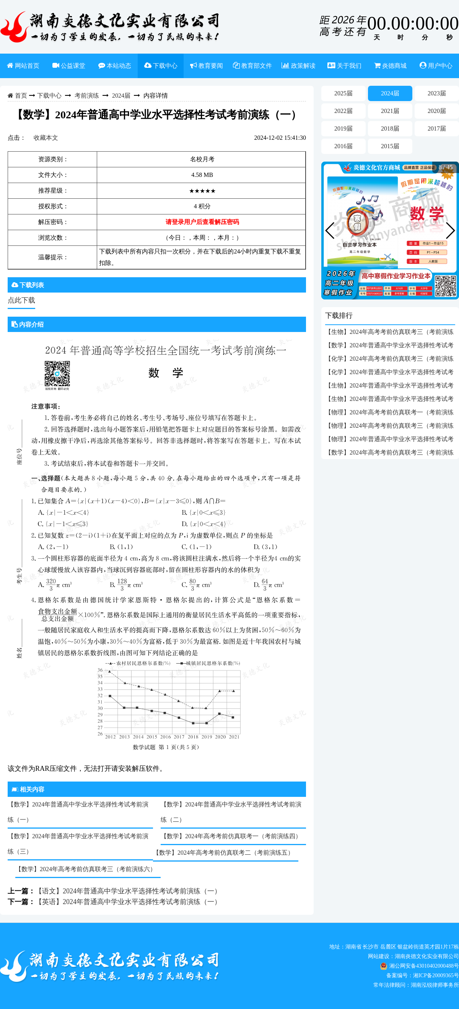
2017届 (437, 128)
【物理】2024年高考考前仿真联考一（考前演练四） (389, 414)
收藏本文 (46, 137)
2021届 (390, 111)
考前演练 (87, 95)
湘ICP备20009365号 (436, 975)
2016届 (343, 146)
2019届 (343, 128)
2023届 (437, 93)
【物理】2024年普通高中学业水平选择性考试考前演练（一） (389, 441)
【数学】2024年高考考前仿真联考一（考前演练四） (231, 836)
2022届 (343, 111)
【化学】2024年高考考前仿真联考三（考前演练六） (389, 360)
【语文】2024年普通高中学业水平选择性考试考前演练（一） (128, 891)
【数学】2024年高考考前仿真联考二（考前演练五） (223, 852)
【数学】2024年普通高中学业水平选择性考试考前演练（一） (78, 812)
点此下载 (21, 300)
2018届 (390, 128)
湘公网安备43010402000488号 (424, 966)
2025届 (343, 93)
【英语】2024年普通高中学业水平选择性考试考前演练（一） (128, 902)
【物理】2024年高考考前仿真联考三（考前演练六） (389, 427)
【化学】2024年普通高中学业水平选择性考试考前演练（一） (389, 374)
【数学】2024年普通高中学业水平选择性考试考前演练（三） (78, 844)
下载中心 (49, 95)
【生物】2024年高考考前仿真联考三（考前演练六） (389, 334)
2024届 (121, 95)
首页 (20, 95)
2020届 (437, 111)
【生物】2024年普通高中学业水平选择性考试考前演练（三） (389, 387)
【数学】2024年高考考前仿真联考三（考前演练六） (85, 869)
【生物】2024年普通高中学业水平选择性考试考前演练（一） (389, 401)
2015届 (390, 146)
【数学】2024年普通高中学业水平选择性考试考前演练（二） (231, 812)
